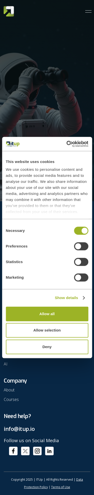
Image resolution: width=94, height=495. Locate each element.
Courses (11, 399)
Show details (66, 298)
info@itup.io (19, 429)
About (9, 390)
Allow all (47, 314)
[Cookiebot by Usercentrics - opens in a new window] (67, 144)
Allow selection (47, 330)
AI (6, 364)
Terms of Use (60, 487)
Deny (47, 347)
